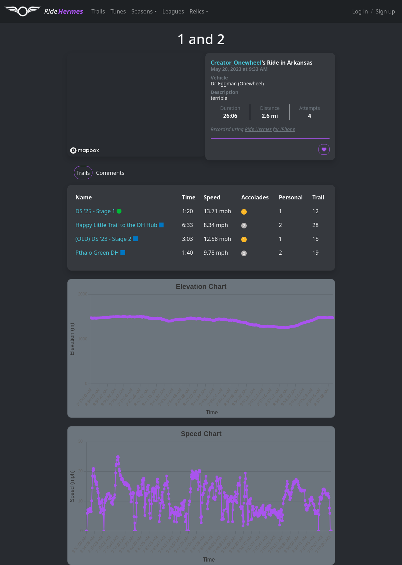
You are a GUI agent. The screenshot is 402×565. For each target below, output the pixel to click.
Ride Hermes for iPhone (270, 129)
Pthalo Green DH (97, 252)
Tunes (118, 11)
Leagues (173, 11)
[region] (136, 105)
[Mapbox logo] (84, 150)
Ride (63, 11)
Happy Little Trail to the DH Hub (116, 225)
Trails (98, 11)
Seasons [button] (142, 11)
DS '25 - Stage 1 (96, 211)
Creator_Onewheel (236, 62)
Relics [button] (196, 11)
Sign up (385, 11)
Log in (360, 11)
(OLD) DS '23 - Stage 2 (103, 239)
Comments (110, 173)
